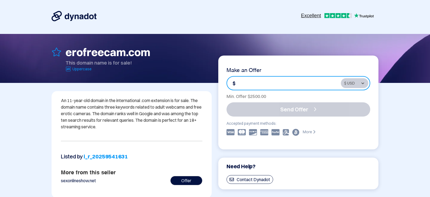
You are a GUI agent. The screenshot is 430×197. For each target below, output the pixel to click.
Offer (186, 180)
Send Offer (298, 109)
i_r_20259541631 (106, 156)
